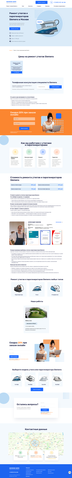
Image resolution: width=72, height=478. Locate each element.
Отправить (45, 409)
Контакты (30, 6)
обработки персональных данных (49, 89)
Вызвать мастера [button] (14, 28)
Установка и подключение (59, 6)
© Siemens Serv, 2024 (13, 476)
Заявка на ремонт (14, 356)
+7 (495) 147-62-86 (60, 2)
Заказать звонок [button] (41, 2)
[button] (16, 67)
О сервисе (39, 6)
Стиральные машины (30, 469)
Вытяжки (49, 471)
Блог (23, 6)
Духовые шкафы (39, 471)
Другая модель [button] (37, 389)
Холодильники (28, 471)
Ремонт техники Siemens (11, 6)
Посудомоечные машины (41, 469)
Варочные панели (51, 469)
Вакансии (47, 6)
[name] (19, 349)
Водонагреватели (29, 474)
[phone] (19, 353)
